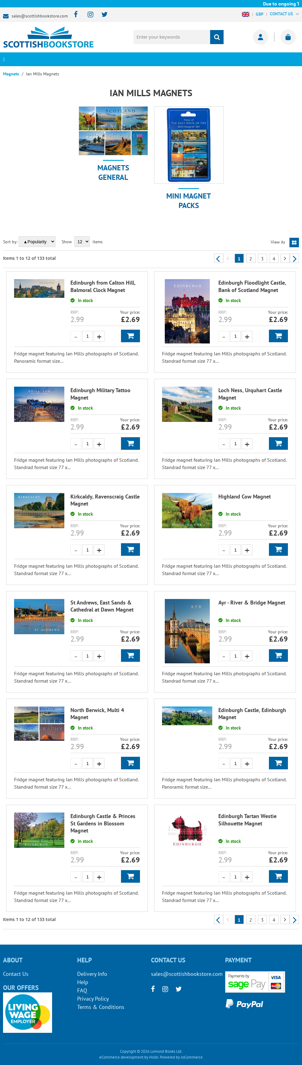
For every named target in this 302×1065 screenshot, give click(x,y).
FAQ (82, 990)
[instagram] (88, 14)
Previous (218, 258)
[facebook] (74, 14)
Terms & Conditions (100, 1006)
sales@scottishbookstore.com (40, 16)
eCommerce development (121, 1057)
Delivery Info (92, 973)
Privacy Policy (93, 998)
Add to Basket (130, 336)
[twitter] (101, 14)
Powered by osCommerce (181, 1057)
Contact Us (15, 973)
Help (82, 982)
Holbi (153, 1057)
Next (294, 258)
